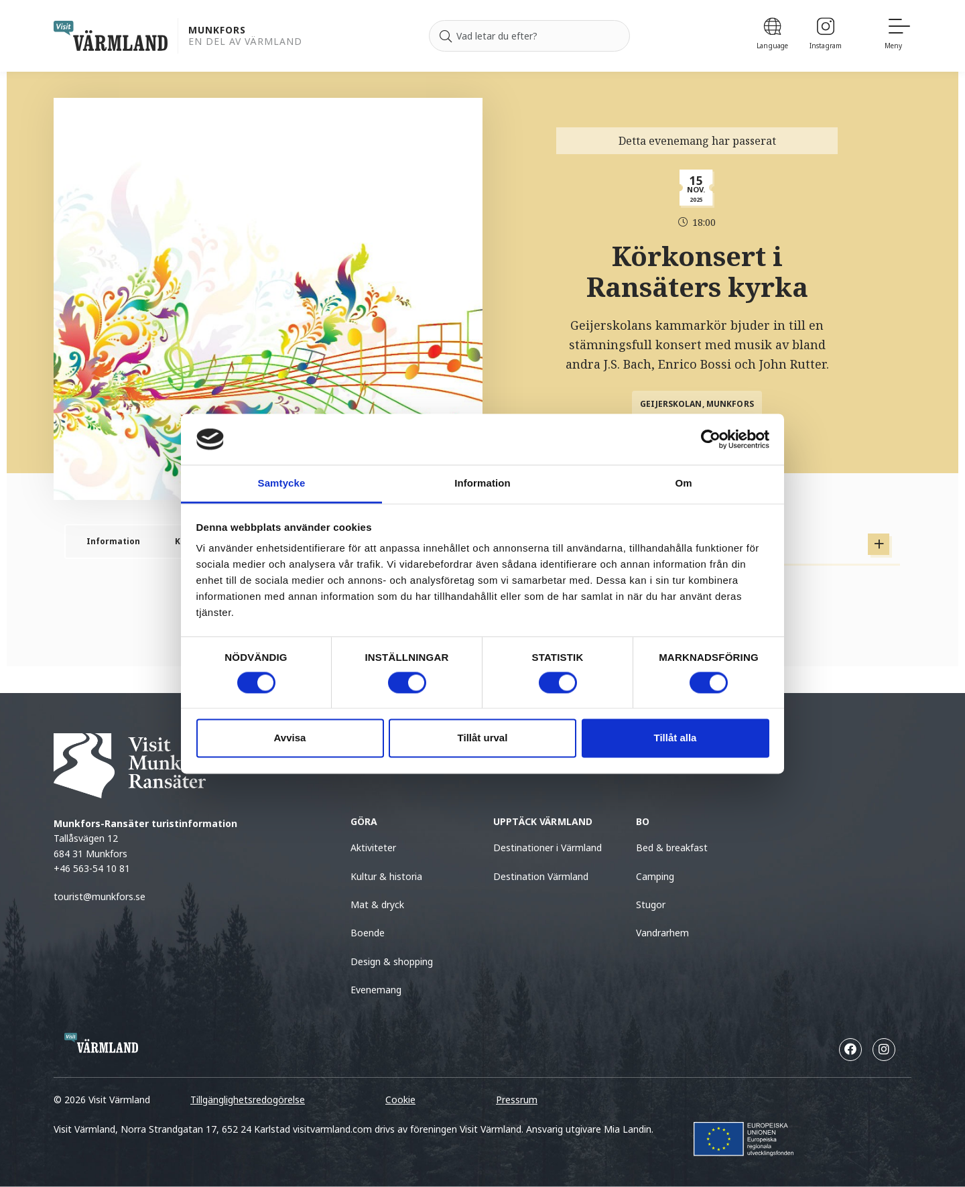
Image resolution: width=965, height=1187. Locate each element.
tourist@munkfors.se (101, 896)
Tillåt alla (675, 738)
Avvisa (290, 738)
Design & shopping (391, 961)
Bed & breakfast (672, 847)
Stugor (650, 904)
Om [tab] (683, 483)
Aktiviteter (373, 847)
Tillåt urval (483, 738)
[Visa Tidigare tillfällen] (878, 544)
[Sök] (446, 36)
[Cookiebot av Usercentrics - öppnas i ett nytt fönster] (710, 439)
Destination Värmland (540, 876)
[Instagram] (825, 36)
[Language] (772, 36)
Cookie (400, 1099)
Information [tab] (482, 483)
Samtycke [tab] (282, 483)
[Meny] (898, 36)
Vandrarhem (662, 932)
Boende (367, 932)
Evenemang (375, 989)
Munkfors (217, 30)
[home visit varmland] (111, 36)
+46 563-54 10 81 (92, 868)
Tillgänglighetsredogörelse (247, 1099)
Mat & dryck (377, 904)
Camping (655, 876)
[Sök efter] (529, 36)
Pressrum (516, 1099)
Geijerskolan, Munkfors (697, 404)
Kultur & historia (386, 876)
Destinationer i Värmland (547, 847)
